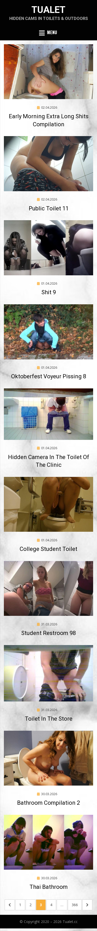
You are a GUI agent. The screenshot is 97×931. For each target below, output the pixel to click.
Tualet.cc (70, 921)
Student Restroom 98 (48, 633)
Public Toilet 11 (49, 208)
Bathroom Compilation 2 (48, 803)
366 (76, 904)
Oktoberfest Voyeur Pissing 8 (48, 376)
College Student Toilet (48, 549)
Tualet (48, 9)
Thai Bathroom (48, 887)
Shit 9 (48, 292)
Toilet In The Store (48, 718)
